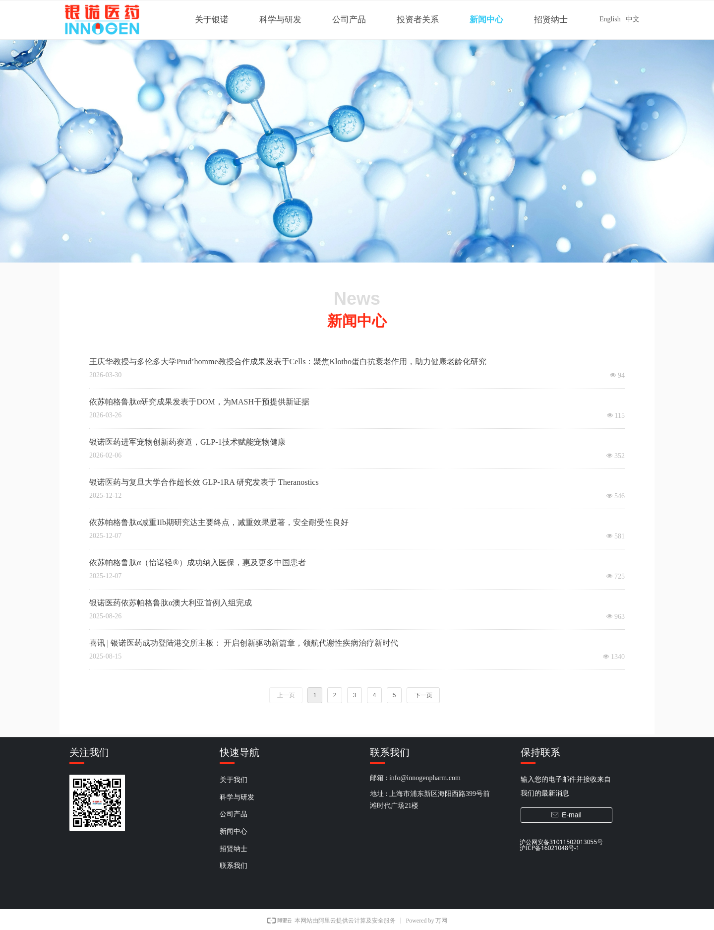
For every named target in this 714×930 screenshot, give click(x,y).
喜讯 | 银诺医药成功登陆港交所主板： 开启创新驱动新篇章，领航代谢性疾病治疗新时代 (243, 643)
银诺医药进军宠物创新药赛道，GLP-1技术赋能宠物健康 (187, 442)
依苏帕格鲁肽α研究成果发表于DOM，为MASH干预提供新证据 (199, 402)
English (610, 19)
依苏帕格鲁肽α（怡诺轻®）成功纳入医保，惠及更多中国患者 (197, 562)
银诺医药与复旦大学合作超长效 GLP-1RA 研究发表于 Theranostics (204, 482)
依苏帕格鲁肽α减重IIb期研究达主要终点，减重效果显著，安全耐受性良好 (219, 522)
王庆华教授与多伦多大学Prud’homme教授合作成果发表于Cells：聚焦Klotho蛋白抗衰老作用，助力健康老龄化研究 (287, 361)
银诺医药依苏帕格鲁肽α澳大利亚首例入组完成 (170, 602)
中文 (633, 19)
